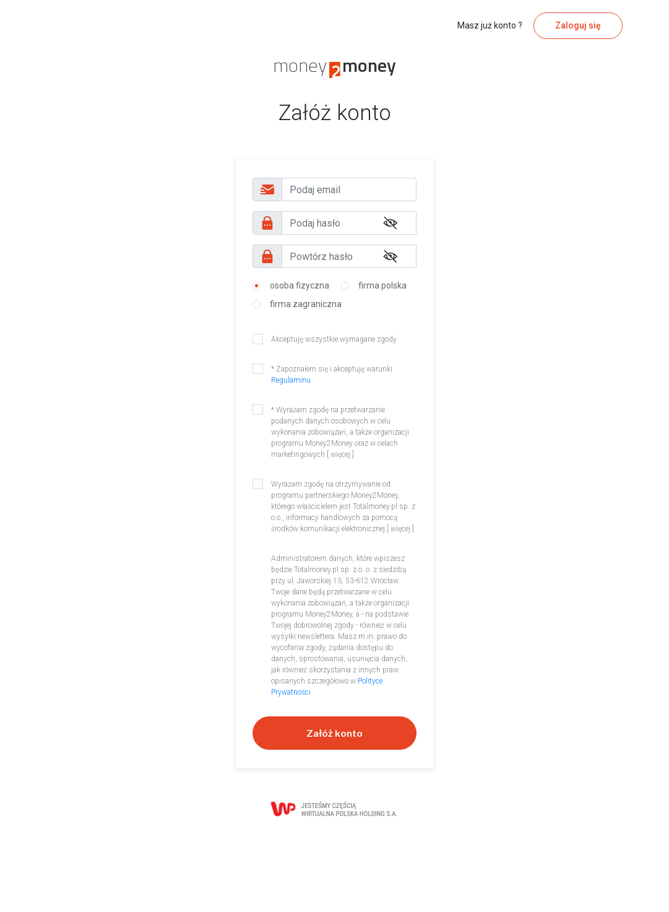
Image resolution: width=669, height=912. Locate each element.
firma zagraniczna (306, 304)
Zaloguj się (578, 25)
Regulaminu (291, 380)
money (334, 65)
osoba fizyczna (299, 285)
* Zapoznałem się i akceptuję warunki (331, 374)
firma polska (382, 285)
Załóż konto (334, 733)
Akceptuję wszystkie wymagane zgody (334, 339)
